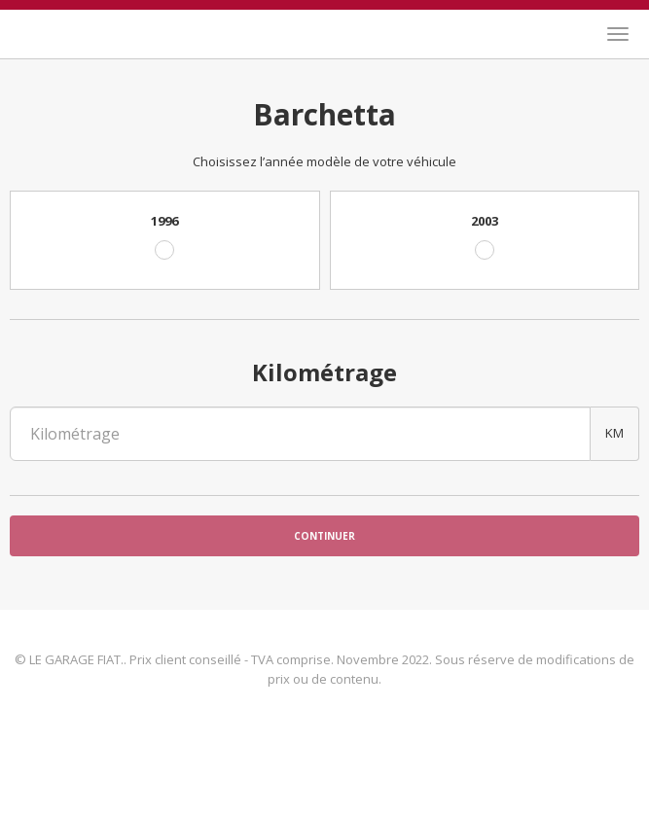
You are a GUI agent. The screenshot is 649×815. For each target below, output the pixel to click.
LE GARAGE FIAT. (73, 32)
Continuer (324, 536)
